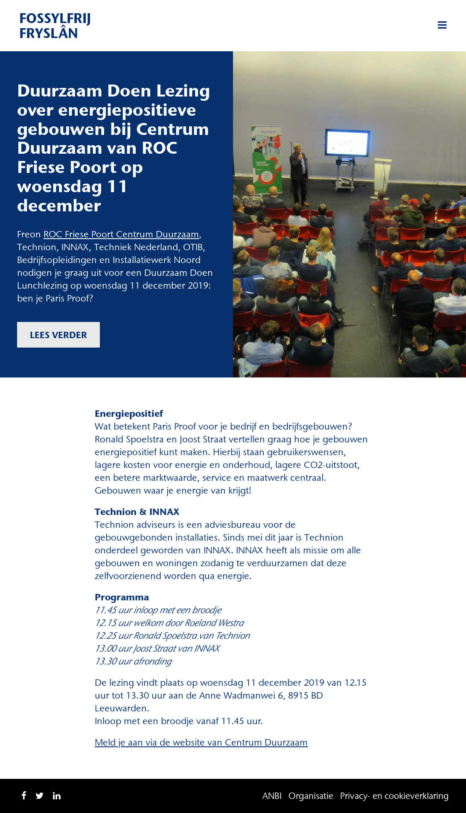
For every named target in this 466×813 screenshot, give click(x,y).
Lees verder (58, 334)
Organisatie (310, 795)
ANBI (272, 795)
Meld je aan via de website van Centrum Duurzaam (201, 742)
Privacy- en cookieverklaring (394, 795)
